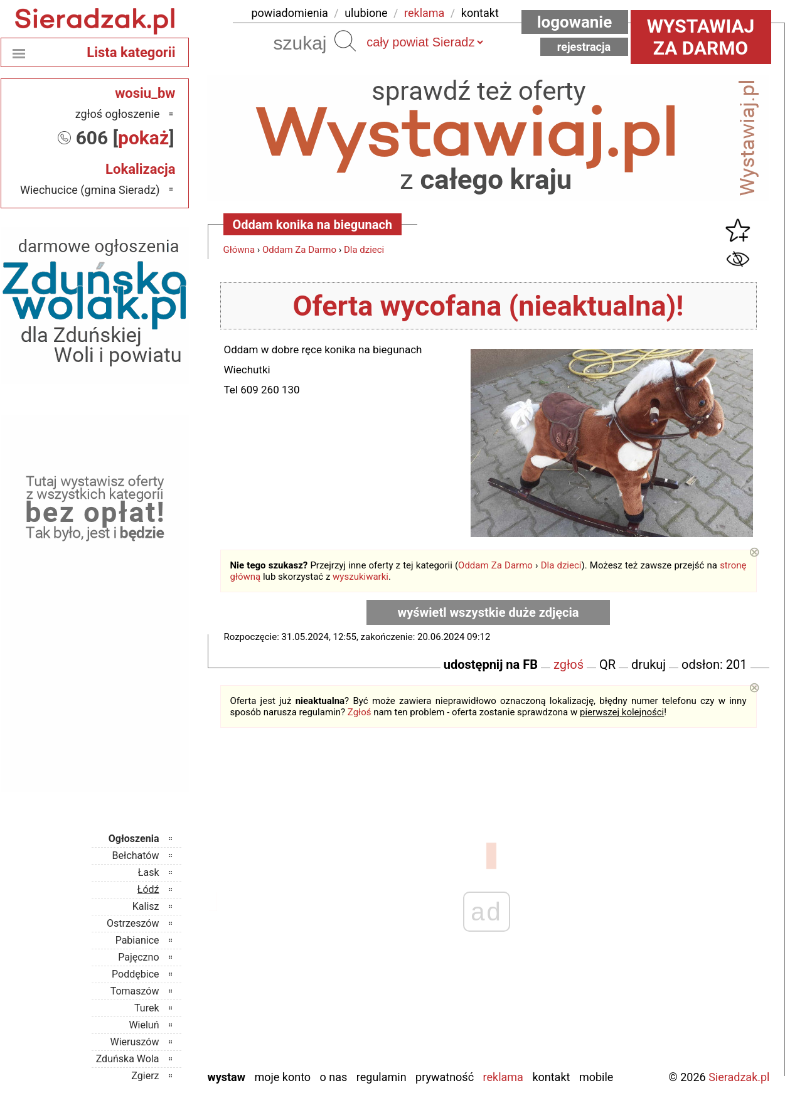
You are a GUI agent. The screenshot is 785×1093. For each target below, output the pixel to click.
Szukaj (345, 41)
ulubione (365, 12)
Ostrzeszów (133, 923)
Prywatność (444, 1077)
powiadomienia (290, 12)
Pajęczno (138, 957)
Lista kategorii (131, 52)
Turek (146, 1008)
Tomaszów (134, 991)
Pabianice (137, 940)
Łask (148, 872)
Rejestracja (584, 46)
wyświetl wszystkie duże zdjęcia (488, 612)
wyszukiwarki (360, 576)
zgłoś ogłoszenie (117, 113)
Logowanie (574, 22)
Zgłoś (359, 712)
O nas (334, 1077)
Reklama (503, 1077)
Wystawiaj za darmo (701, 37)
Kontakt (551, 1077)
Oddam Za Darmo (299, 249)
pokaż (143, 138)
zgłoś (568, 664)
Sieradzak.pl (738, 1077)
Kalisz (145, 906)
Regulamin (381, 1077)
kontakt (480, 12)
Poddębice (135, 974)
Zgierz (145, 1076)
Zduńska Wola (127, 1059)
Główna (239, 249)
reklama (424, 12)
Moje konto (282, 1077)
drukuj (648, 664)
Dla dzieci (364, 249)
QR (607, 664)
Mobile (596, 1077)
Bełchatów (135, 855)
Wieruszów (134, 1042)
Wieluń (144, 1025)
